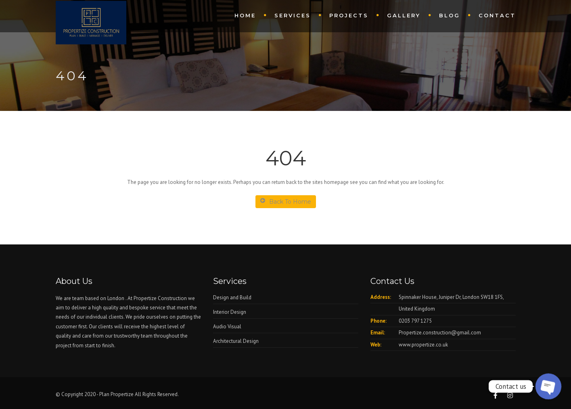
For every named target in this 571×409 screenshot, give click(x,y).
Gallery (403, 15)
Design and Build (232, 297)
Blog (449, 15)
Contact (497, 15)
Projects (348, 15)
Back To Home (285, 201)
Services (292, 15)
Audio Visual (227, 326)
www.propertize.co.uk (423, 344)
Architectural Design (236, 341)
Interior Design (229, 312)
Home (245, 15)
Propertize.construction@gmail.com (440, 332)
